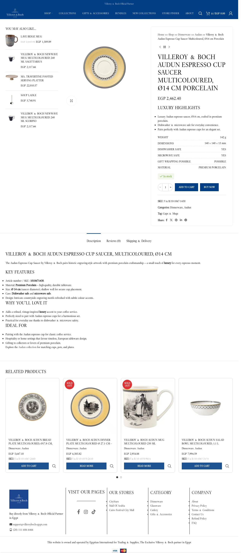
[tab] (94, 239)
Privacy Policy (199, 496)
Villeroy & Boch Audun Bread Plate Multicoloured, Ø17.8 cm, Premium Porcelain (30, 443)
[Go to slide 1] (117, 468)
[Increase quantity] (170, 187)
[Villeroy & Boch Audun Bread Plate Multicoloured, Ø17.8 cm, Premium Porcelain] (32, 407)
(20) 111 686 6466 (21, 520)
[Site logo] (15, 13)
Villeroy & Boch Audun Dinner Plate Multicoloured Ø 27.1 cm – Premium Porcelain (89, 443)
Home (161, 34)
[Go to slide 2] (121, 468)
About (195, 492)
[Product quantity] (165, 187)
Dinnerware (184, 34)
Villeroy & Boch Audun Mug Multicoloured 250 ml (144, 441)
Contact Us (197, 505)
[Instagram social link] (86, 503)
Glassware (155, 496)
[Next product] (169, 47)
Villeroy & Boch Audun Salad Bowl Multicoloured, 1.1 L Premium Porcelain (203, 443)
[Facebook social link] (166, 220)
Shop (171, 34)
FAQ (194, 513)
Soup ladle (28, 95)
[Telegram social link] (185, 220)
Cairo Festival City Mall (121, 501)
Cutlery (154, 501)
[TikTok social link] (94, 503)
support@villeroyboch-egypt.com (28, 515)
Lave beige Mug (31, 36)
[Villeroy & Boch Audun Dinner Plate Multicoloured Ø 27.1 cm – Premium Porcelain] (90, 407)
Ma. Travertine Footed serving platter (37, 78)
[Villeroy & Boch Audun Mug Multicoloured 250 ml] (148, 407)
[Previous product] (160, 47)
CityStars (114, 492)
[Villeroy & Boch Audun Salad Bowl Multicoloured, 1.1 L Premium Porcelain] (205, 407)
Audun (198, 34)
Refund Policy (199, 509)
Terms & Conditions (203, 501)
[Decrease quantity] (160, 187)
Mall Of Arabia (117, 496)
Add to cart (186, 187)
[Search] (200, 13)
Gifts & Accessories (161, 505)
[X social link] (171, 220)
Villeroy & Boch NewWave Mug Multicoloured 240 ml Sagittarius (39, 57)
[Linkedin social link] (181, 220)
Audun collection (27, 347)
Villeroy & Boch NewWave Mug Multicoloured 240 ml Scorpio (39, 117)
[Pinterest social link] (176, 220)
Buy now (209, 187)
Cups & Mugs (170, 213)
